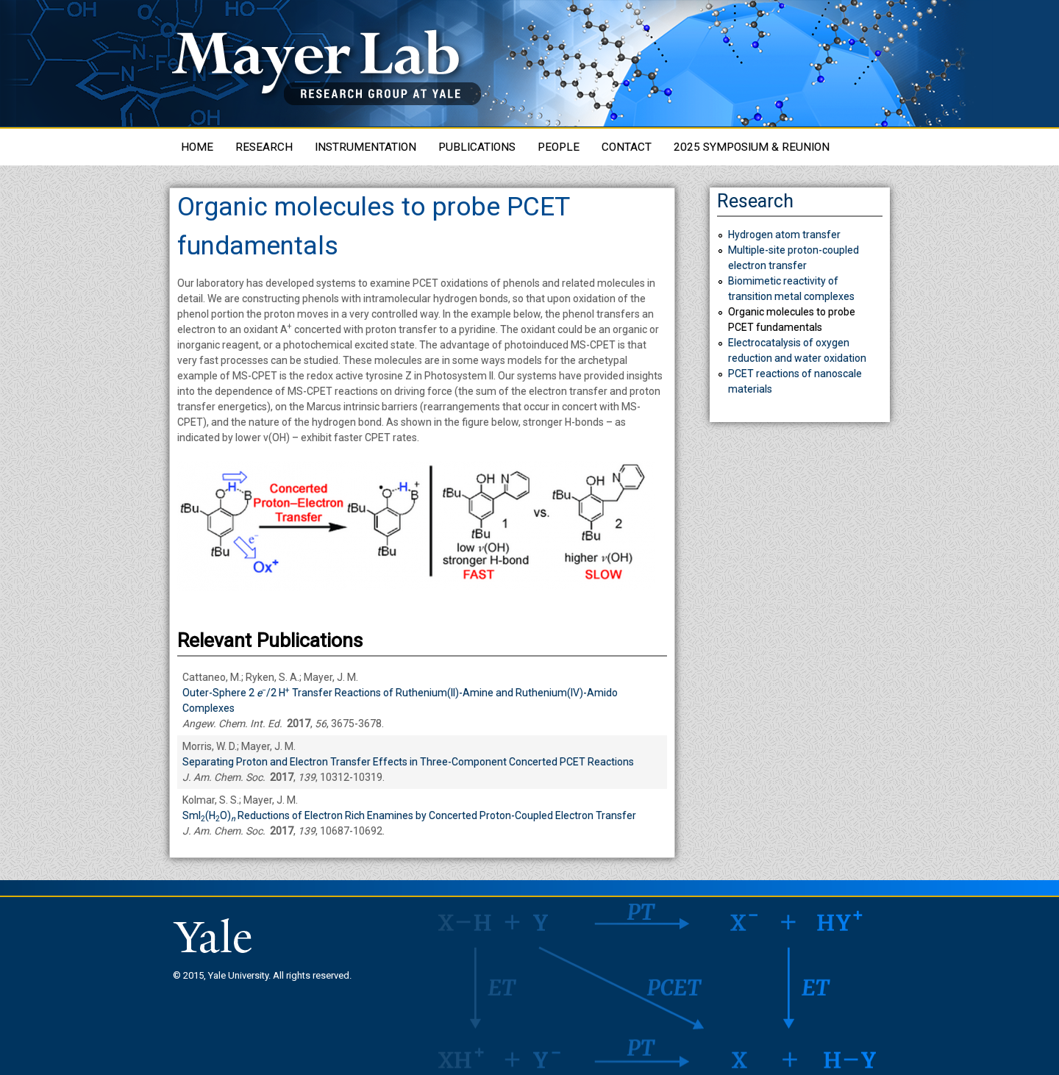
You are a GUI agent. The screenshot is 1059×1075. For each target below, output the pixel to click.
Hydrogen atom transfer (784, 234)
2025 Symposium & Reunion (752, 147)
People (559, 147)
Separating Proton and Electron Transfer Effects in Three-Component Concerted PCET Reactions (408, 762)
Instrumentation (365, 147)
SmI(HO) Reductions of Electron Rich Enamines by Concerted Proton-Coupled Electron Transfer (409, 815)
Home (197, 147)
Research (264, 147)
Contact (627, 147)
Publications (477, 147)
